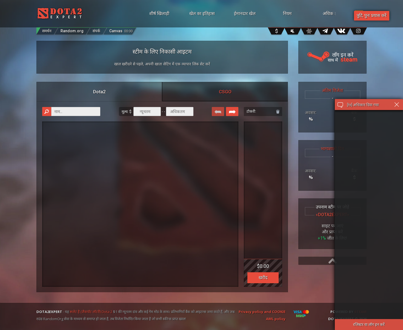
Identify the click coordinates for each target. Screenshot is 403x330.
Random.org (72, 31)
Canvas (121, 30)
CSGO (225, 91)
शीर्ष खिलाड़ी (159, 13)
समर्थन (47, 31)
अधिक (336, 13)
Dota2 (99, 91)
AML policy (275, 318)
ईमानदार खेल (245, 13)
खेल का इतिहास (202, 13)
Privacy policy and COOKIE (262, 311)
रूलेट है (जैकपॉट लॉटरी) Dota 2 (91, 311)
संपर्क (96, 31)
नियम (287, 13)
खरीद (263, 277)
